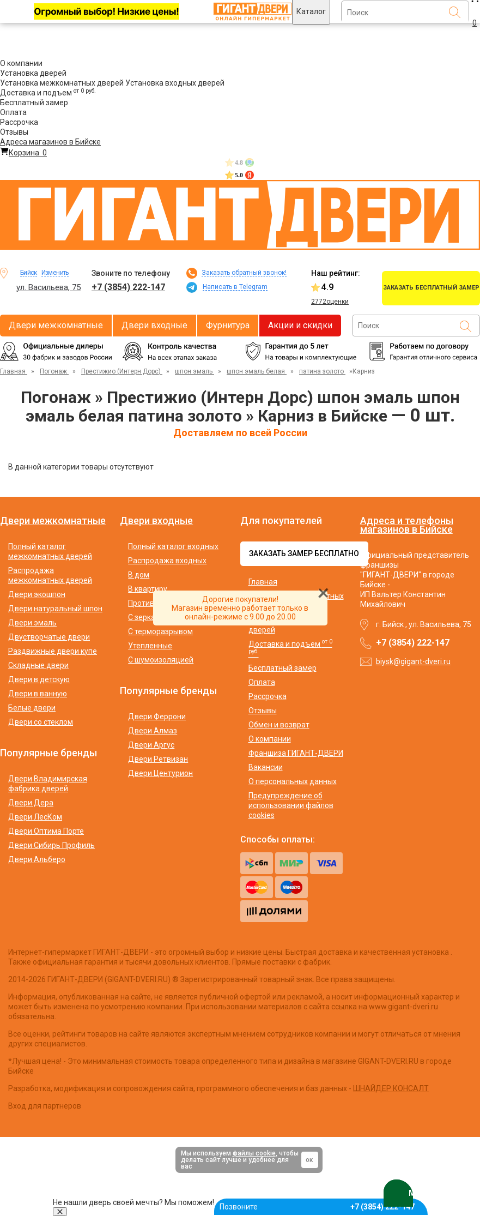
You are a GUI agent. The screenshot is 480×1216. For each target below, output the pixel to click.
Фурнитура (228, 325)
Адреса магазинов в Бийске (50, 141)
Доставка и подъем (48, 92)
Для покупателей (281, 520)
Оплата (13, 112)
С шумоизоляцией (160, 659)
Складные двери (38, 665)
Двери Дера (30, 802)
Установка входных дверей (174, 83)
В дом (138, 574)
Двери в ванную (37, 693)
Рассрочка (19, 122)
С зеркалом (148, 617)
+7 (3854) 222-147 (128, 287)
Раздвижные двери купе (52, 651)
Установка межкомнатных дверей (62, 83)
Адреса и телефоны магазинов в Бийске (406, 525)
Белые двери (32, 707)
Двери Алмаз (152, 730)
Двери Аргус (151, 745)
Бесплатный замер (34, 102)
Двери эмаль (32, 622)
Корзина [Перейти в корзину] (23, 152)
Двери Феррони (157, 716)
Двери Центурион (160, 773)
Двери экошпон (36, 594)
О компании (21, 63)
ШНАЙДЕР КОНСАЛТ (391, 1088)
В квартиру (147, 589)
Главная (262, 581)
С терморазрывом (160, 631)
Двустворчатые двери (49, 637)
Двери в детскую (39, 679)
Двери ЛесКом (35, 816)
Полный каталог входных (173, 546)
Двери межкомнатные (56, 325)
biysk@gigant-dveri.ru (413, 661)
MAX (411, 1193)
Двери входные (154, 325)
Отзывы (14, 132)
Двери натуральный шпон (55, 608)
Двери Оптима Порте (46, 831)
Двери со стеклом (40, 722)
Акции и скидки (300, 325)
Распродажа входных (167, 560)
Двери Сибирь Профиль (51, 845)
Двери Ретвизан (158, 759)
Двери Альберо (36, 859)
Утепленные (150, 645)
